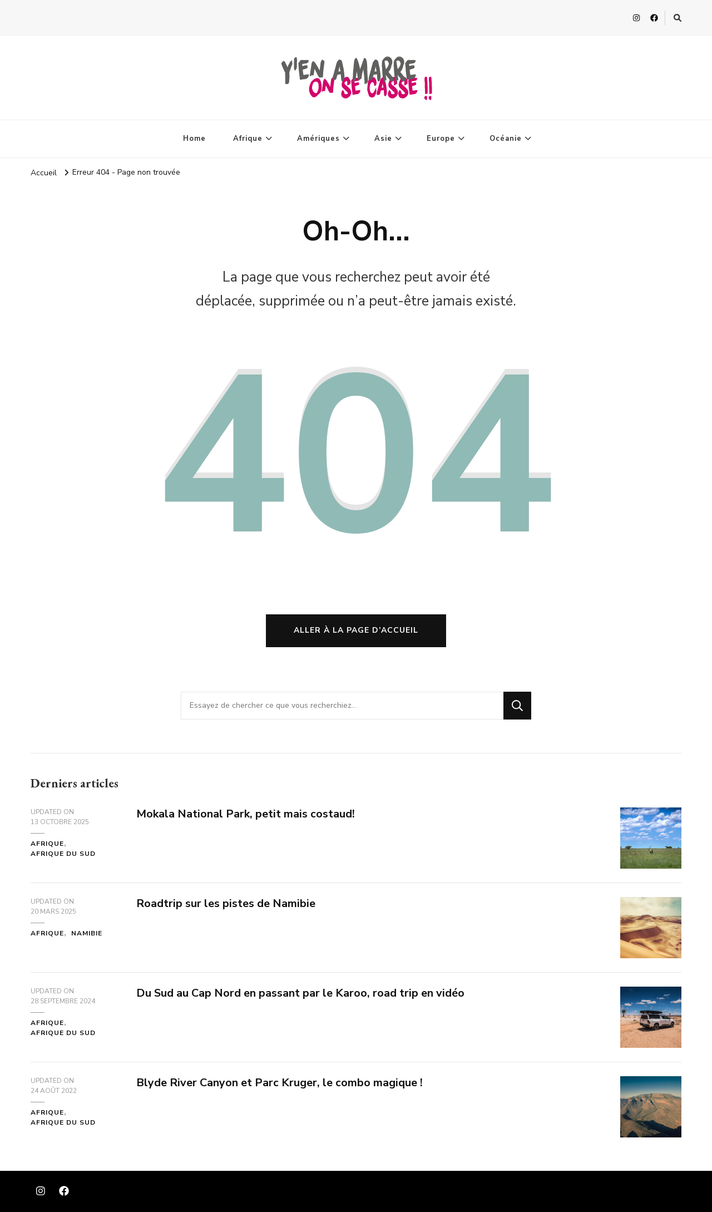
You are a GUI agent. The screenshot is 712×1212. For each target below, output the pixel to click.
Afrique (248, 139)
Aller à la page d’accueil (356, 630)
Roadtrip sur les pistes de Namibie (225, 903)
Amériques (318, 139)
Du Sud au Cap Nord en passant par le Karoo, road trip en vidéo (300, 993)
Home (194, 139)
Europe (441, 139)
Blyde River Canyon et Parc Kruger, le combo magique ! (279, 1082)
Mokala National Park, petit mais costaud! (245, 813)
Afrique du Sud (63, 853)
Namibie (86, 933)
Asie (383, 139)
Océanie (506, 139)
